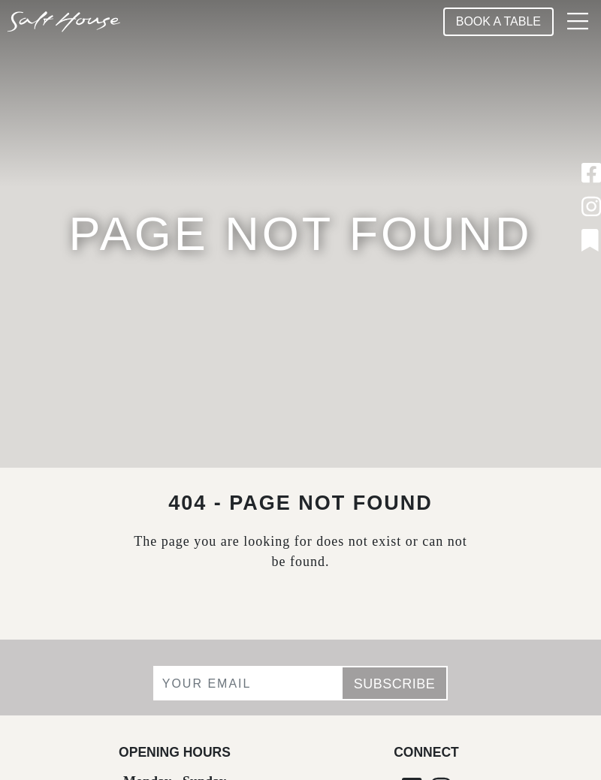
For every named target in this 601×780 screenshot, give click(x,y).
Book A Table (498, 21)
